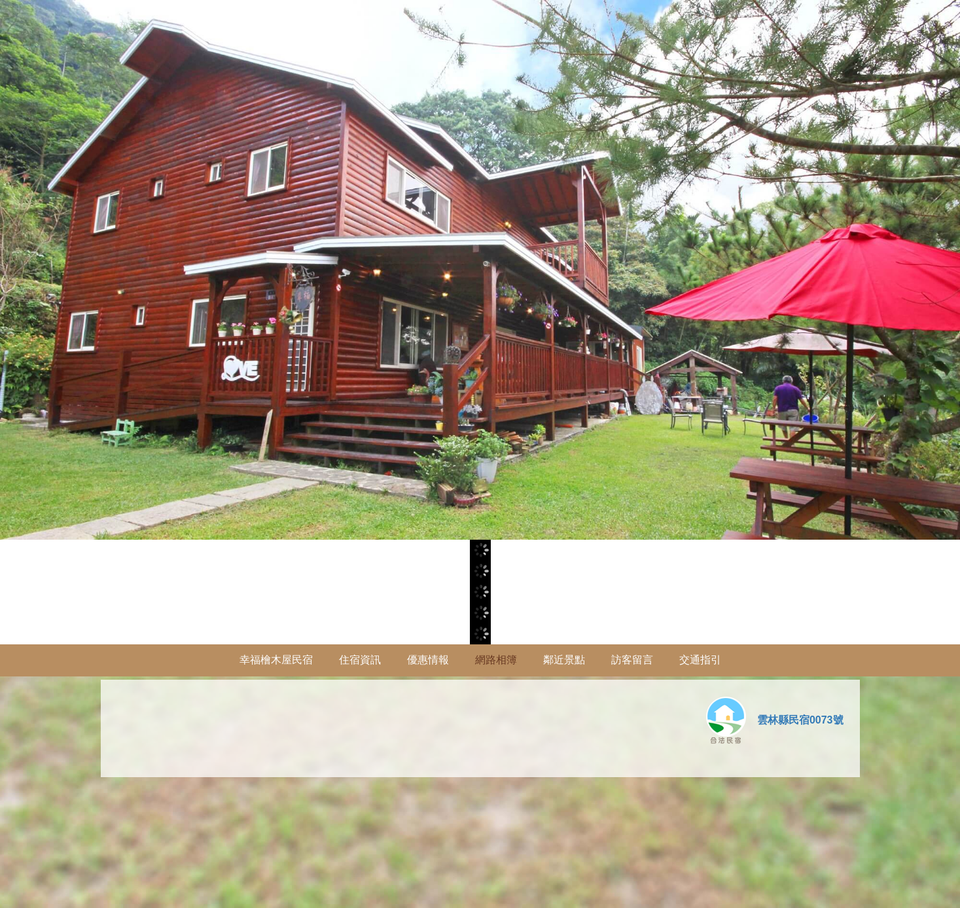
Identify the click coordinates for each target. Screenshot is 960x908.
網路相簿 (496, 659)
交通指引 (700, 659)
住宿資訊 (360, 659)
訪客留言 (632, 659)
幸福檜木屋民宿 (276, 659)
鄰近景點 (564, 659)
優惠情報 (428, 659)
